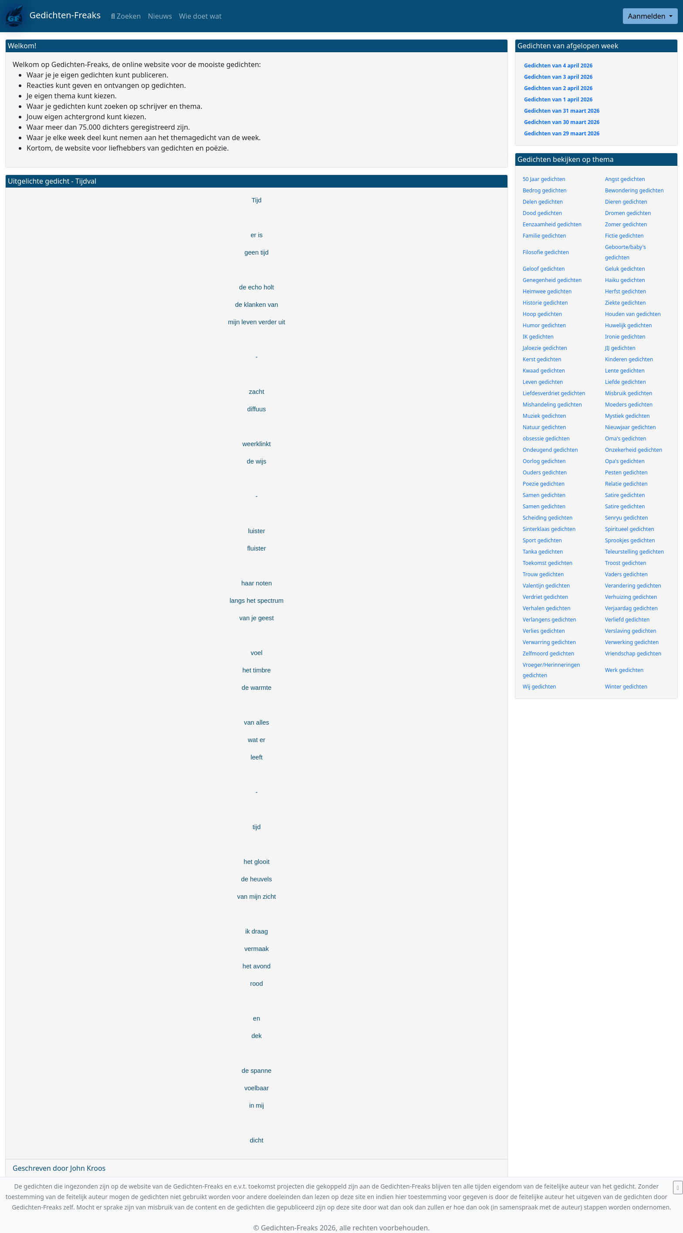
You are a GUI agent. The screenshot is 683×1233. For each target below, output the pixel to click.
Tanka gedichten (543, 551)
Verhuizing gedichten (631, 597)
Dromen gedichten (628, 213)
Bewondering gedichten (634, 190)
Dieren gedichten (626, 201)
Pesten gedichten (626, 472)
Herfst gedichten (625, 291)
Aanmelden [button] (647, 16)
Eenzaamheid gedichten (552, 224)
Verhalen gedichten (547, 608)
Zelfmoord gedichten (548, 653)
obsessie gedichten (546, 438)
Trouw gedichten (543, 574)
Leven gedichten (543, 382)
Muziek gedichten (544, 416)
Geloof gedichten (544, 268)
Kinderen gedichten (629, 359)
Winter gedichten (626, 686)
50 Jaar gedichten (544, 179)
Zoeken (126, 16)
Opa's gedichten (625, 461)
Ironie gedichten (625, 336)
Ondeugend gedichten (550, 450)
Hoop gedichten (542, 314)
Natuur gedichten (544, 427)
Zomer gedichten (626, 224)
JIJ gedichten (620, 348)
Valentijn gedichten (546, 585)
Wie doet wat (200, 16)
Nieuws (160, 16)
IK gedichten (538, 336)
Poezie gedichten (544, 483)
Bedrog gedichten (545, 190)
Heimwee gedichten (547, 291)
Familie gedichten (544, 235)
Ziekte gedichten (625, 302)
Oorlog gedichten (544, 461)
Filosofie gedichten (546, 252)
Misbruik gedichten (628, 393)
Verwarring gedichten (549, 642)
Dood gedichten (542, 213)
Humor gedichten (544, 325)
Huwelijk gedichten (628, 325)
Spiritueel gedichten (629, 529)
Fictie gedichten (624, 235)
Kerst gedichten (542, 359)
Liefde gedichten (625, 382)
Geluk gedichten (625, 268)
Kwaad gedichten (544, 370)
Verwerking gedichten (632, 642)
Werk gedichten (624, 670)
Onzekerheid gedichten (633, 450)
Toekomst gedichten (547, 563)
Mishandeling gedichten (552, 404)
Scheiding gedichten (547, 517)
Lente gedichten (625, 370)
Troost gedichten (625, 563)
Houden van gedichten (633, 314)
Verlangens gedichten (549, 619)
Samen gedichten (544, 495)
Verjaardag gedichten (631, 608)
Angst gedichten (625, 179)
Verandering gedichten (633, 585)
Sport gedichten (542, 540)
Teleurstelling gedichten (634, 551)
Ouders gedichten (545, 472)
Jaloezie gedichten (545, 348)
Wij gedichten (539, 686)
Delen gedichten (543, 201)
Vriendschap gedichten (633, 653)
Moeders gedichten (629, 404)
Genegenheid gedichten (552, 280)
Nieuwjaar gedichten (630, 427)
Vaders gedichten (626, 574)
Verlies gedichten (544, 631)
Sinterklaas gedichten (549, 529)
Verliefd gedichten (627, 619)
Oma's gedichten (625, 438)
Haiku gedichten (625, 280)
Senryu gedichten (626, 517)
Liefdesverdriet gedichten (554, 393)
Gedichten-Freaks (53, 16)
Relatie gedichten (626, 483)
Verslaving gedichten (630, 631)
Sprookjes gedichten (630, 540)
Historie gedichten (545, 302)
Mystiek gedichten (627, 416)
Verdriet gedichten (545, 597)
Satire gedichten (625, 495)
